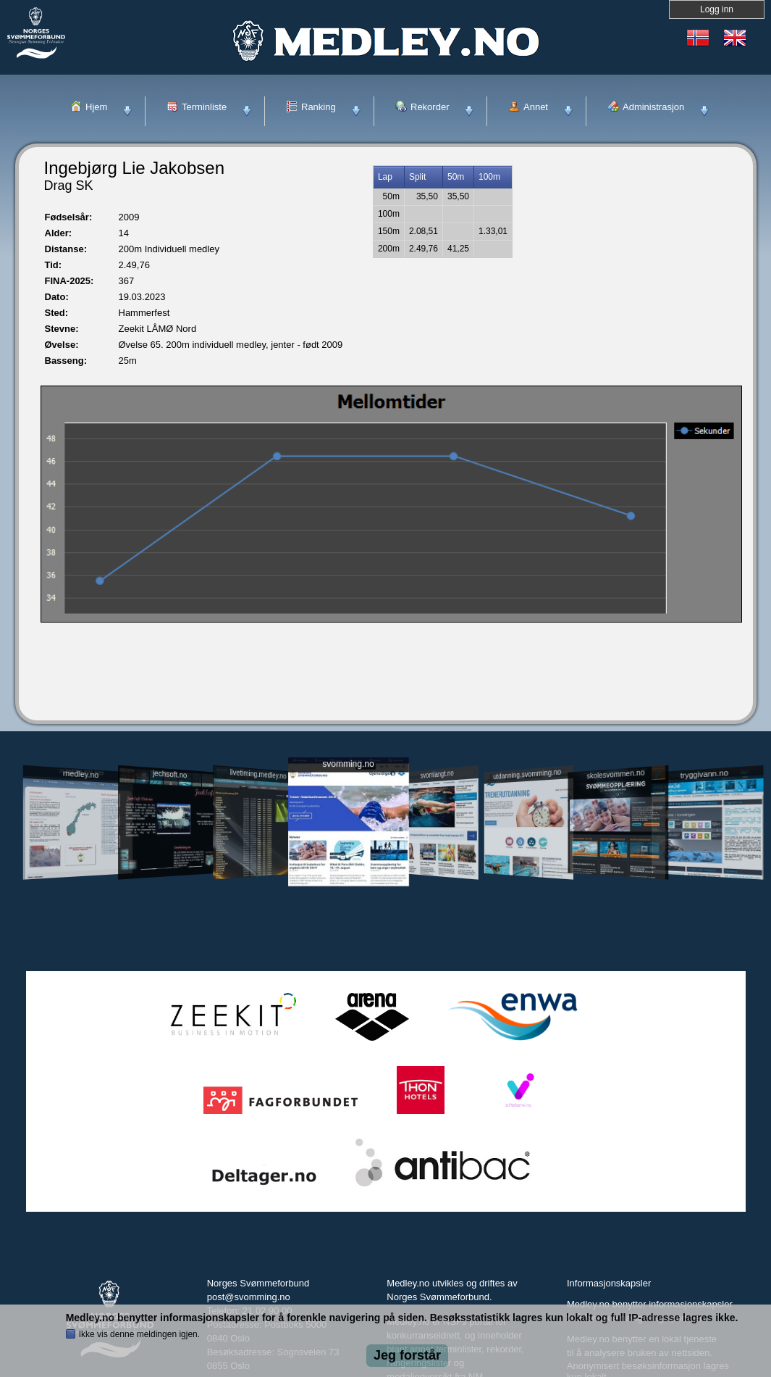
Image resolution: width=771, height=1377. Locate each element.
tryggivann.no (704, 774)
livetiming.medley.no (257, 774)
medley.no (80, 774)
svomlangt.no (437, 774)
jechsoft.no (170, 774)
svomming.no (348, 764)
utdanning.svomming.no (528, 774)
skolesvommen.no (615, 774)
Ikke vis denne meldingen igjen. (139, 1334)
